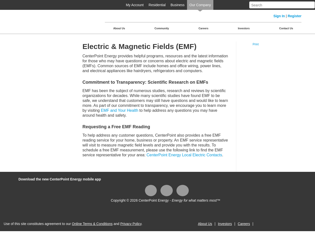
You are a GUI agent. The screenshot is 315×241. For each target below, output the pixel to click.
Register (294, 16)
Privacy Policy (131, 224)
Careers (203, 28)
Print (255, 44)
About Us (119, 28)
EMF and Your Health (119, 110)
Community (162, 28)
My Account (134, 5)
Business (178, 5)
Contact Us (286, 28)
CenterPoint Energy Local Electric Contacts (184, 155)
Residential (157, 5)
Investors (244, 28)
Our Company (200, 5)
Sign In (279, 16)
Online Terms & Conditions (92, 224)
